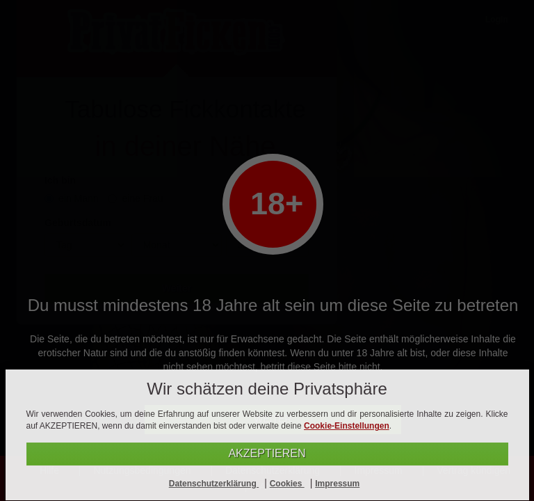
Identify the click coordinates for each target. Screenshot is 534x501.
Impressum (337, 483)
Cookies (287, 483)
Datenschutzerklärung (214, 483)
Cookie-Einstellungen (346, 426)
